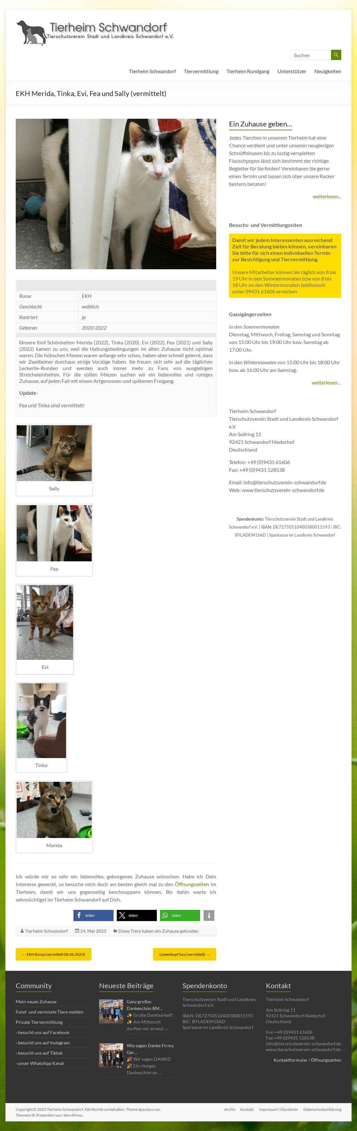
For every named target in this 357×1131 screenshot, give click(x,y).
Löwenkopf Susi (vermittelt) (184, 954)
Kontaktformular (291, 1060)
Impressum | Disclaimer (278, 1109)
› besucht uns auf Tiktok (39, 1053)
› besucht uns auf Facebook (42, 1032)
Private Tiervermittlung (39, 1022)
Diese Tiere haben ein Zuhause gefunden (158, 931)
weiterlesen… (326, 382)
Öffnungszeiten (192, 884)
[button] (93, 915)
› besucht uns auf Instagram (43, 1042)
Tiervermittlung (201, 71)
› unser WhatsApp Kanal (40, 1063)
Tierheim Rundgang (247, 71)
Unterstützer (291, 71)
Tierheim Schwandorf (152, 71)
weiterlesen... (327, 196)
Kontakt (247, 1109)
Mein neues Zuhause (36, 1001)
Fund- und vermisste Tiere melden (49, 1011)
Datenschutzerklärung (322, 1109)
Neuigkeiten (327, 71)
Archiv (229, 1109)
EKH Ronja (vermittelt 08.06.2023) (53, 954)
